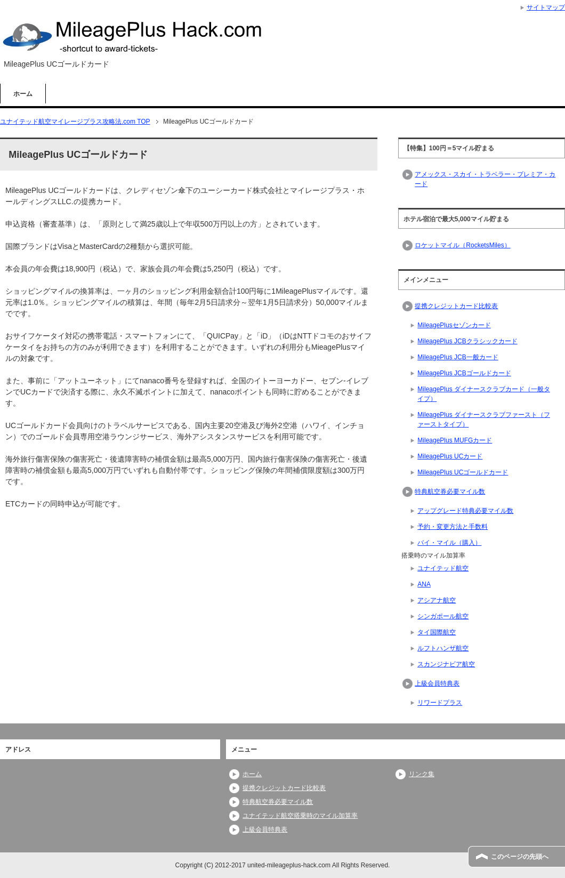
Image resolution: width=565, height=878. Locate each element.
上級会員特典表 (437, 683)
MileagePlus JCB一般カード (457, 357)
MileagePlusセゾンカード (453, 325)
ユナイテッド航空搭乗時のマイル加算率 (300, 815)
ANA (424, 584)
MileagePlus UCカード (449, 456)
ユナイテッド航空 (443, 568)
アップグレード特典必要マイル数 (465, 510)
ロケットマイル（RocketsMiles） (462, 245)
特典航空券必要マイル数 (450, 491)
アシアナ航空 (436, 600)
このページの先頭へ (519, 856)
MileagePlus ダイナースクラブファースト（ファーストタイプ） (483, 419)
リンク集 (421, 774)
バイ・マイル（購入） (449, 542)
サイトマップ (546, 7)
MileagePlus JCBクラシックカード (467, 341)
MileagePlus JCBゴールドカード (464, 373)
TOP (75, 121)
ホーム (23, 94)
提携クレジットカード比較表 (456, 306)
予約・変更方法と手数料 (452, 526)
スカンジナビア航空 (446, 664)
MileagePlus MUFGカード (454, 440)
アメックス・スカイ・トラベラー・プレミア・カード (485, 179)
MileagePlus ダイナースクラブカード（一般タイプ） (483, 393)
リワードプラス (439, 702)
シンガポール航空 (443, 616)
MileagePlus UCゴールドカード (462, 472)
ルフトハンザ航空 (443, 648)
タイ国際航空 (436, 632)
